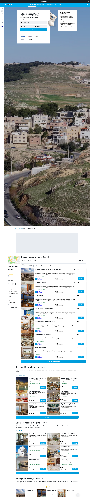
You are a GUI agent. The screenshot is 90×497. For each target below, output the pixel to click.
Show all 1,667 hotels (20, 375)
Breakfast (11, 299)
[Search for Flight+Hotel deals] (2, 16)
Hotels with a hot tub (13, 293)
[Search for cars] (2, 14)
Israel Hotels (21, 228)
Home (16, 228)
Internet (11, 304)
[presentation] (50, 257)
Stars (36, 266)
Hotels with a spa (13, 291)
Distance (51, 266)
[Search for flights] (2, 8)
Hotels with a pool (13, 290)
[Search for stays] (2, 11)
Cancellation (12, 302)
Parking (11, 300)
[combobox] (24, 19)
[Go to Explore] (2, 19)
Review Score (43, 266)
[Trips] (2, 22)
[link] (14, 307)
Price (31, 266)
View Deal (81, 278)
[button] (88, 1)
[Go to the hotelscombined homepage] (9, 4)
